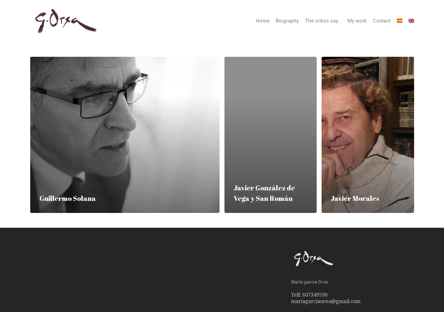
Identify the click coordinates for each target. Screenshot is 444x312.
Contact (382, 21)
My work (357, 21)
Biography (287, 21)
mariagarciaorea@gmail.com (325, 301)
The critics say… (323, 21)
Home (262, 21)
